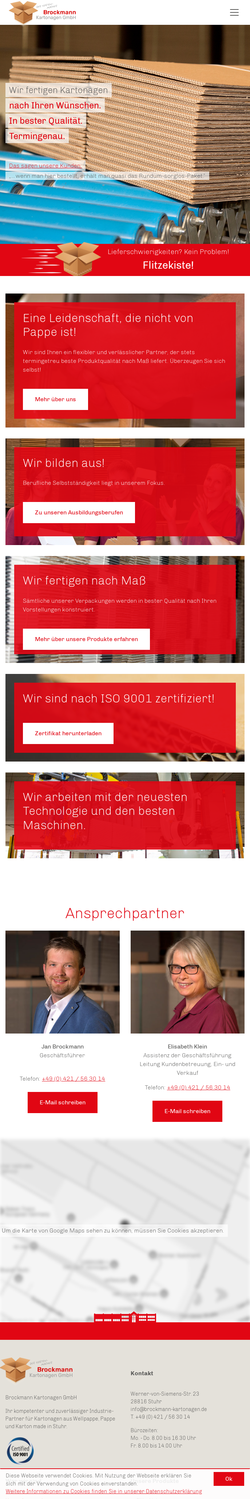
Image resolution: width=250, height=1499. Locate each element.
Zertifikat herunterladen (68, 733)
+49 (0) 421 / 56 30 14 (73, 1078)
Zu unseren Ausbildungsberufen (79, 512)
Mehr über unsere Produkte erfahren (86, 639)
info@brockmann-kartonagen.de (169, 1409)
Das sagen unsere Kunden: (45, 165)
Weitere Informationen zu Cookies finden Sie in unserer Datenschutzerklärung (104, 1491)
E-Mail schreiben (63, 1102)
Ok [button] (229, 1478)
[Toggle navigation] (234, 12)
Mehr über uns (55, 399)
